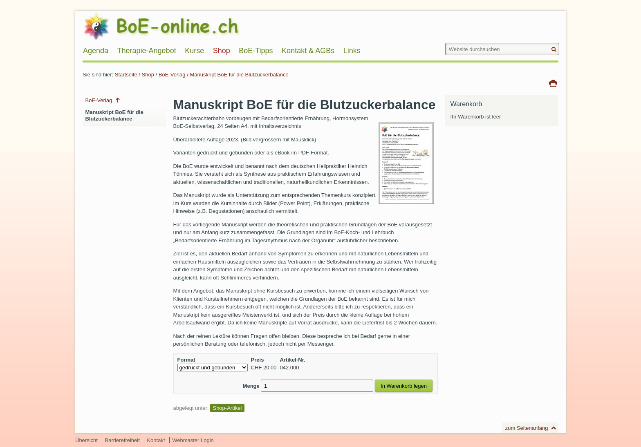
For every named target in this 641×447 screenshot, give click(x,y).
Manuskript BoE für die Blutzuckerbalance (239, 75)
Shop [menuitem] (221, 51)
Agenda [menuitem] (95, 51)
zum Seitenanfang (526, 428)
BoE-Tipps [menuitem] (256, 51)
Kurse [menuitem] (194, 51)
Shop (148, 75)
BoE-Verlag (172, 75)
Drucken (553, 82)
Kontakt (156, 440)
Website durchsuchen (444, 42)
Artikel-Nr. (292, 360)
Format (186, 360)
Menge (251, 386)
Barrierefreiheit (122, 440)
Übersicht (86, 440)
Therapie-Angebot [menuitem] (146, 51)
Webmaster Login (193, 440)
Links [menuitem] (352, 51)
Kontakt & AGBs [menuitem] (308, 51)
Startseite (126, 75)
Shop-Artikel (227, 408)
